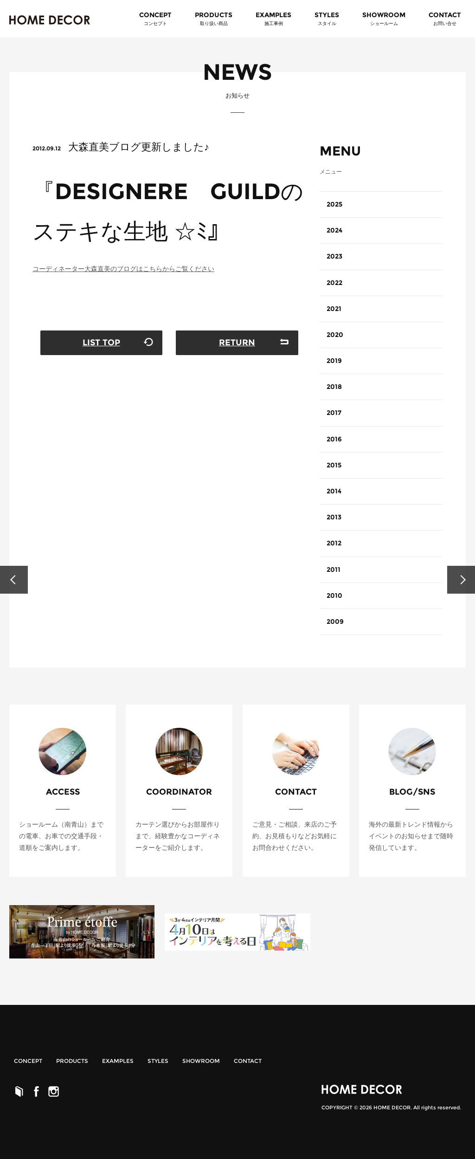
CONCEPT (155, 19)
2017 (334, 412)
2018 (334, 386)
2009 (335, 621)
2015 (334, 465)
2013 (334, 517)
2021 (334, 308)
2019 (334, 360)
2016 (334, 439)
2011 (333, 569)
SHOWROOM (383, 19)
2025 (334, 204)
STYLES (327, 19)
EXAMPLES (273, 19)
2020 (335, 334)
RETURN (237, 342)
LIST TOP (101, 342)
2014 (334, 491)
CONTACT (445, 19)
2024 (334, 230)
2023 (334, 256)
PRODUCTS (72, 1060)
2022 (334, 282)
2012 (334, 543)
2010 (334, 595)
